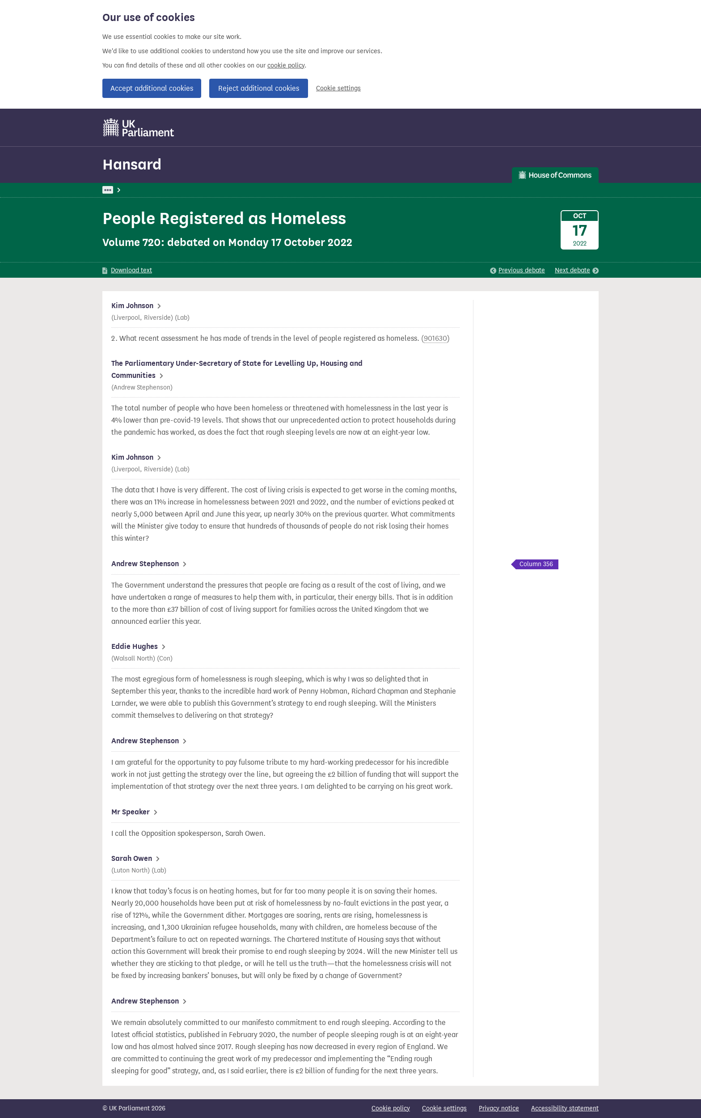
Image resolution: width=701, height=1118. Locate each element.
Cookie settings (338, 88)
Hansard (131, 164)
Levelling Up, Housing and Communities (270, 190)
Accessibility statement (565, 1108)
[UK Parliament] (138, 127)
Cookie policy (391, 1108)
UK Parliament (122, 190)
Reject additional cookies (258, 88)
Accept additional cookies (151, 88)
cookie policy (285, 65)
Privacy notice (499, 1108)
